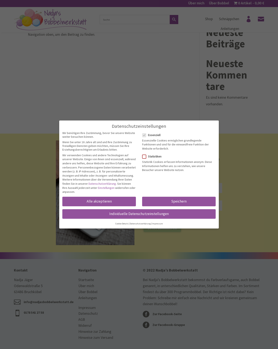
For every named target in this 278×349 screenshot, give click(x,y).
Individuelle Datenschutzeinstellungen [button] (139, 213)
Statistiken (153, 156)
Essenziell (153, 135)
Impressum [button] (157, 223)
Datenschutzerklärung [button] (140, 223)
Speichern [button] (179, 201)
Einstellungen (106, 188)
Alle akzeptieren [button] (99, 201)
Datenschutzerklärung (102, 184)
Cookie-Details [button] (121, 223)
